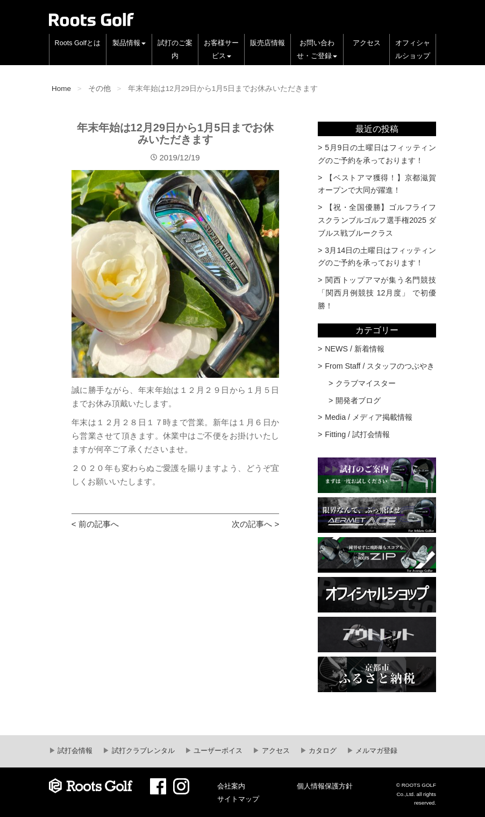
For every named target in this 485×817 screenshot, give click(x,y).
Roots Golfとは (78, 43)
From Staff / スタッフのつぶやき (379, 366)
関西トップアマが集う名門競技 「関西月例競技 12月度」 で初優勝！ (377, 293)
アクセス (367, 43)
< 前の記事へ (95, 524)
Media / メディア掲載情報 (368, 417)
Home (61, 88)
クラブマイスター (366, 383)
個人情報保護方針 (325, 786)
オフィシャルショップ (412, 49)
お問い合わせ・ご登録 (317, 49)
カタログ (322, 751)
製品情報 (129, 43)
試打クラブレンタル (142, 751)
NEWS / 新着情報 (354, 348)
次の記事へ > (255, 524)
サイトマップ (238, 799)
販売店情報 (267, 43)
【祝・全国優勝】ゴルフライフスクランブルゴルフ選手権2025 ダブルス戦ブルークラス (377, 220)
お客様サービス (221, 49)
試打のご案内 (175, 49)
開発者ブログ (358, 400)
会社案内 (231, 786)
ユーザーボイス (217, 751)
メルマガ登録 (376, 751)
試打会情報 (74, 751)
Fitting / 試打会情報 (357, 434)
